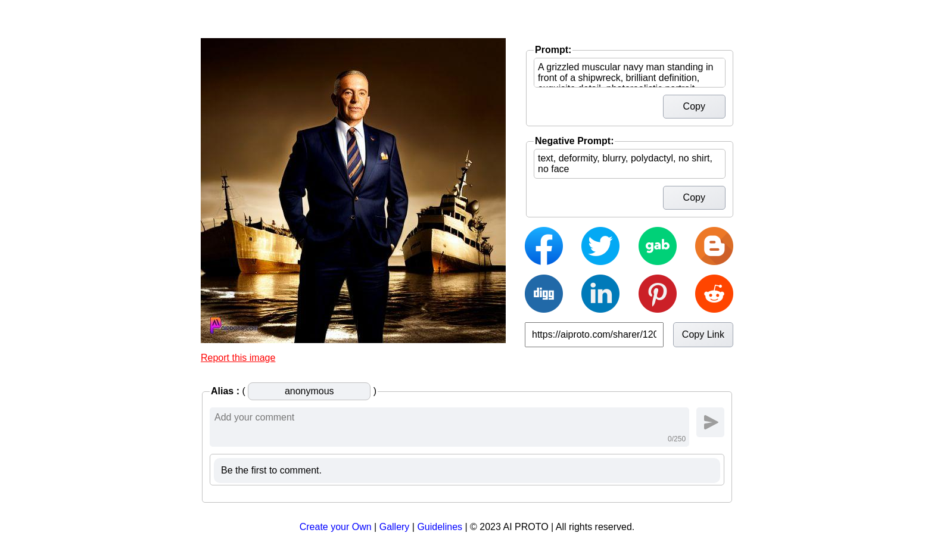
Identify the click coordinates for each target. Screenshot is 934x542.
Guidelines (439, 527)
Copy (694, 106)
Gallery (394, 527)
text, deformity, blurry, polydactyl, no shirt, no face (630, 164)
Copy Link (703, 334)
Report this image (238, 358)
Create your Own (336, 527)
